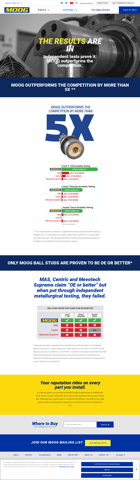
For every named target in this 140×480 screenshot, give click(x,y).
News (59, 455)
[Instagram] (76, 3)
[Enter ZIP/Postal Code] (80, 425)
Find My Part (73, 455)
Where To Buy (102, 3)
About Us (88, 455)
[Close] (136, 469)
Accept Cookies (107, 475)
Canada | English (12, 3)
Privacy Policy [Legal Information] (70, 466)
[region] (70, 469)
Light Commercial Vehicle (122, 3)
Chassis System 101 (87, 3)
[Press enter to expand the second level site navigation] (48, 10)
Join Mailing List (96, 443)
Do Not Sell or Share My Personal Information (107, 464)
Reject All (107, 470)
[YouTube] (71, 3)
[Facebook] (62, 3)
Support (69, 10)
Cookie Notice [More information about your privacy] (62, 466)
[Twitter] (66, 3)
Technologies (100, 10)
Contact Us (103, 455)
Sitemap (120, 455)
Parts (42, 10)
